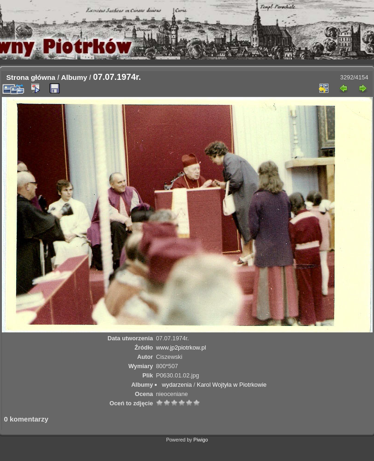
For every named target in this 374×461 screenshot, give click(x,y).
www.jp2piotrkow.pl (181, 347)
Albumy (74, 77)
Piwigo (200, 439)
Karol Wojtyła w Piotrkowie (232, 384)
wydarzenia (177, 384)
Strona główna (31, 77)
